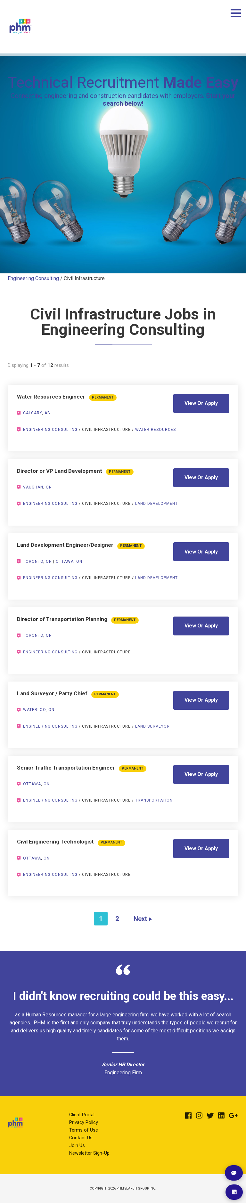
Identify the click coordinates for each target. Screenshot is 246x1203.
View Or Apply (201, 403)
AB (47, 413)
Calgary (32, 413)
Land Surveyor (152, 726)
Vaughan (33, 487)
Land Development (156, 503)
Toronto (33, 561)
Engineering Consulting (33, 278)
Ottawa (65, 561)
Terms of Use (83, 1130)
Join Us (77, 1145)
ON (49, 487)
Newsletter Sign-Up (89, 1153)
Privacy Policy (83, 1122)
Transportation (154, 800)
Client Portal (81, 1115)
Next (140, 919)
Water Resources (155, 429)
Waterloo (34, 709)
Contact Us (81, 1138)
